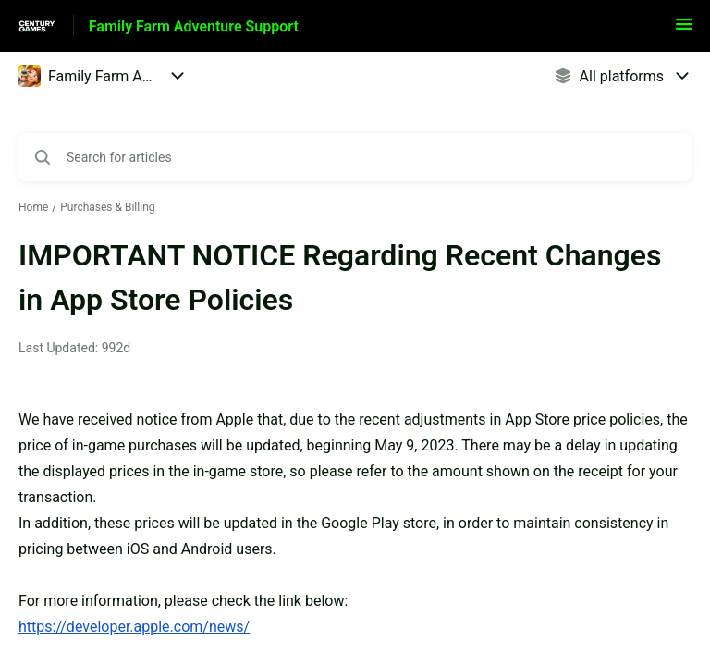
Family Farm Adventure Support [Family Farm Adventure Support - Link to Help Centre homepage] (194, 26)
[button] (684, 30)
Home (33, 207)
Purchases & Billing (107, 207)
